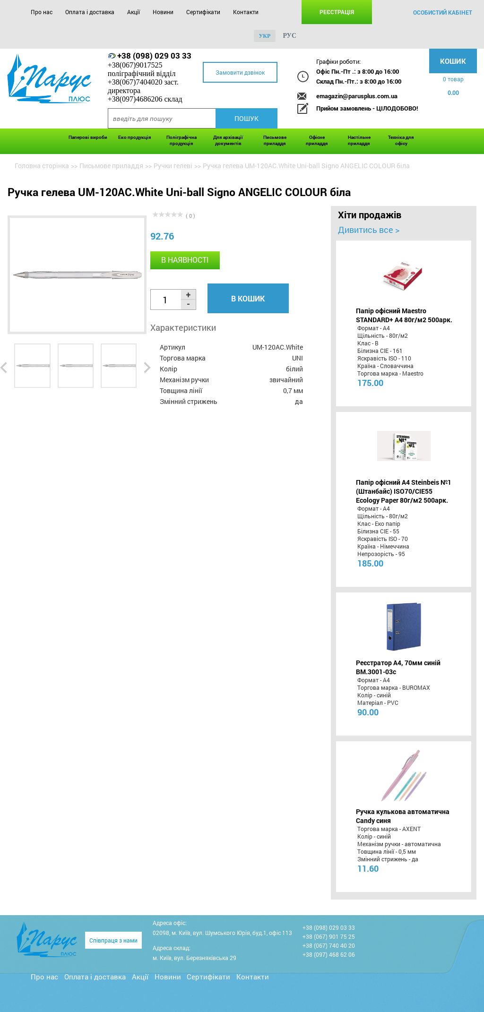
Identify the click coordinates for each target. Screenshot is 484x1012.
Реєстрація (337, 12)
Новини (163, 12)
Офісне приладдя (317, 140)
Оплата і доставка (89, 12)
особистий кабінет (442, 12)
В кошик (248, 298)
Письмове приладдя (274, 140)
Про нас (41, 12)
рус (289, 35)
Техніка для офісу (401, 140)
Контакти (246, 12)
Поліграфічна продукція (181, 140)
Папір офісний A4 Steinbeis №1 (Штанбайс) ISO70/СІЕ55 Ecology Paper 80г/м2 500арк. (403, 491)
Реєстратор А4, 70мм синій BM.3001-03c (398, 667)
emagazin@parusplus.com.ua (357, 96)
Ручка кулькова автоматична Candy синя (402, 816)
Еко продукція (134, 137)
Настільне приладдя (359, 140)
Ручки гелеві (173, 165)
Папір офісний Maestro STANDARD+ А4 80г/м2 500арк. (404, 315)
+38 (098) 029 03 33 (154, 55)
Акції (133, 12)
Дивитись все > (368, 229)
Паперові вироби (88, 137)
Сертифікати (203, 12)
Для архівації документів (228, 140)
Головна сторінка (42, 165)
